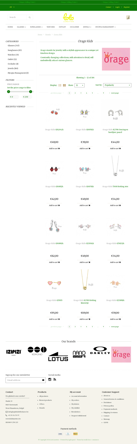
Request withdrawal (78, 416)
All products (43, 396)
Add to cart (54, 148)
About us (107, 396)
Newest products (45, 400)
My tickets (75, 404)
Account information (79, 396)
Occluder (74, 27)
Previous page (57, 93)
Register (127, 7)
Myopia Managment (105, 27)
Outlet (62, 27)
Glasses (21, 27)
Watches (51, 27)
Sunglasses (36, 27)
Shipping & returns (111, 412)
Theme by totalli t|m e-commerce (88, 440)
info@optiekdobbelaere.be (17, 412)
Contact (108, 7)
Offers (41, 404)
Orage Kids (58, 34)
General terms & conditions (114, 399)
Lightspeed (71, 440)
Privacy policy (109, 406)
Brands (48, 34)
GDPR (106, 422)
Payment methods (110, 409)
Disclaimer (108, 402)
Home (10, 27)
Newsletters (75, 412)
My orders (75, 400)
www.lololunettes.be (13, 419)
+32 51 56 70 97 (12, 415)
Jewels (87, 27)
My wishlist (75, 408)
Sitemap (107, 419)
